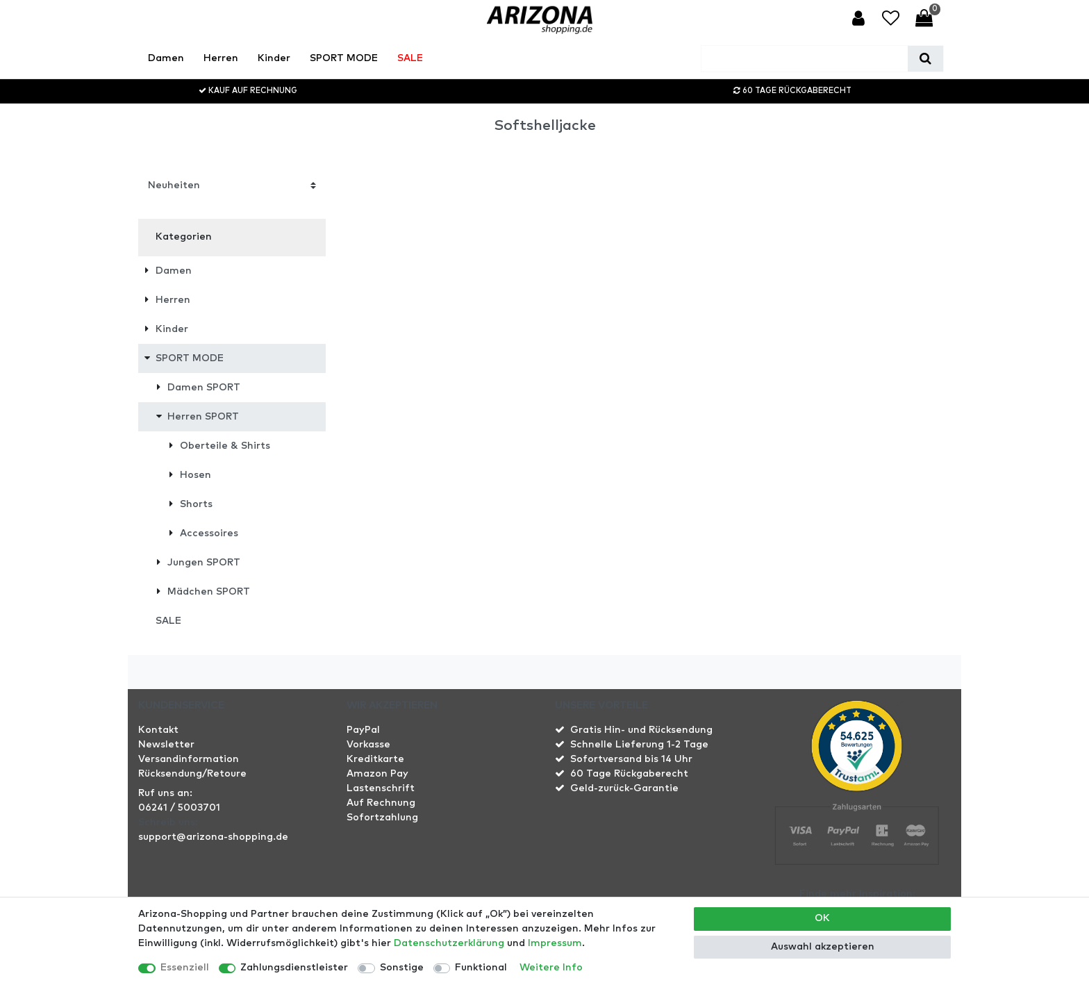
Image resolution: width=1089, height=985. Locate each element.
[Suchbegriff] (804, 59)
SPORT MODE (344, 58)
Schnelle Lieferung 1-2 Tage (639, 745)
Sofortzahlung (382, 817)
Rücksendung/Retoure (192, 774)
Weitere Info (551, 967)
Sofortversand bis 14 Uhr (631, 759)
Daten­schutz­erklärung (449, 943)
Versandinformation (188, 759)
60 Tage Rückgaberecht (629, 774)
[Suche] (925, 59)
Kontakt (158, 730)
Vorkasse (368, 745)
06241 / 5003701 (179, 808)
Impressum (555, 943)
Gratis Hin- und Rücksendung (641, 730)
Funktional (481, 967)
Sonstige (402, 967)
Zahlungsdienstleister (294, 967)
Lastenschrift (381, 788)
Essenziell (184, 967)
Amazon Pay (377, 774)
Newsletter (166, 745)
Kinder (274, 58)
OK (822, 918)
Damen (166, 58)
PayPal (363, 730)
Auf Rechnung (381, 803)
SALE (410, 58)
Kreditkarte (375, 759)
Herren (220, 58)
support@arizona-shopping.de (213, 837)
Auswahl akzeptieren (822, 947)
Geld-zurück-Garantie (624, 788)
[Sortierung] (232, 185)
